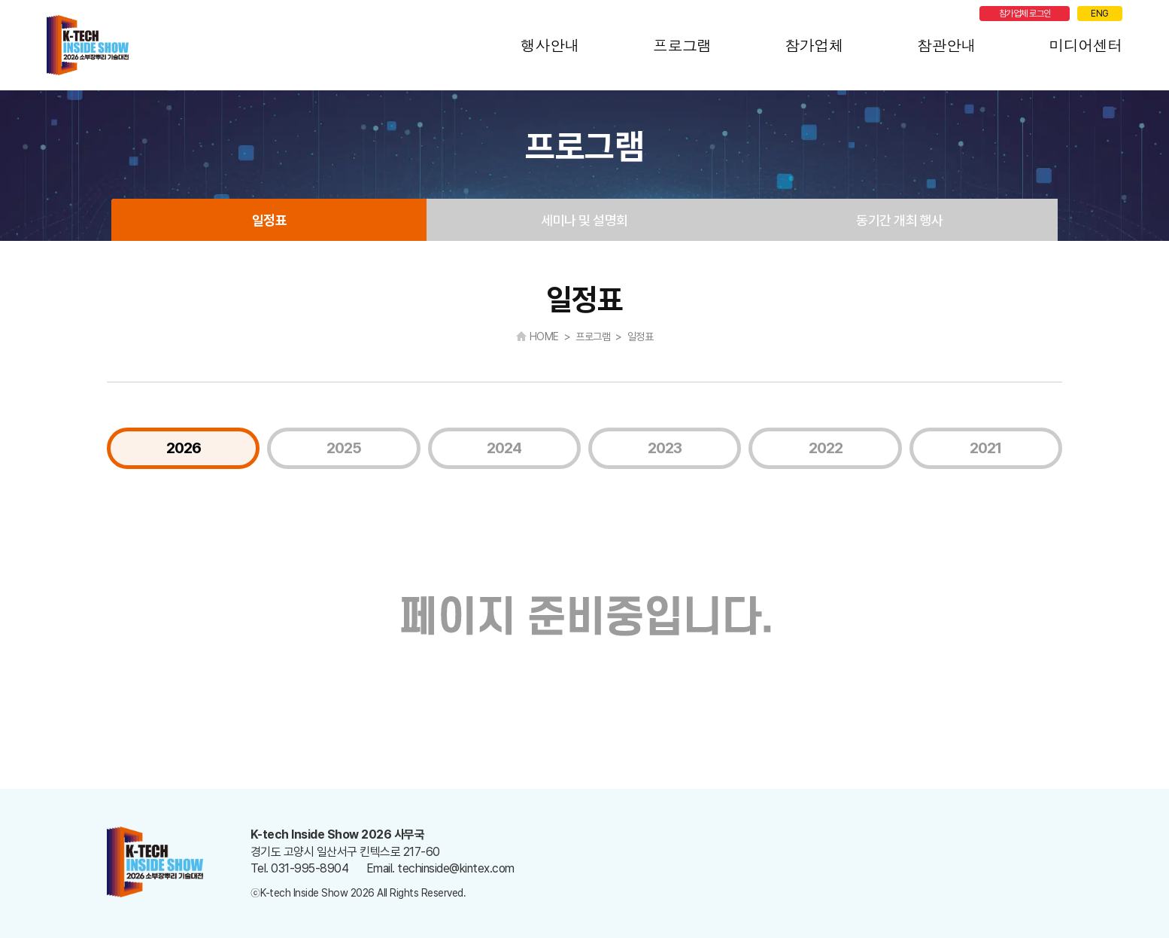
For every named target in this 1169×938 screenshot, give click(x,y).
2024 (504, 448)
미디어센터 (1086, 45)
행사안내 (550, 45)
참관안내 (946, 45)
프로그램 (682, 45)
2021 (985, 448)
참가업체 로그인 (1025, 13)
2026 (183, 448)
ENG (1100, 13)
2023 (665, 448)
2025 (343, 448)
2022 (826, 448)
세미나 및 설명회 (584, 220)
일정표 (269, 220)
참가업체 (814, 45)
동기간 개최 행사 (899, 220)
